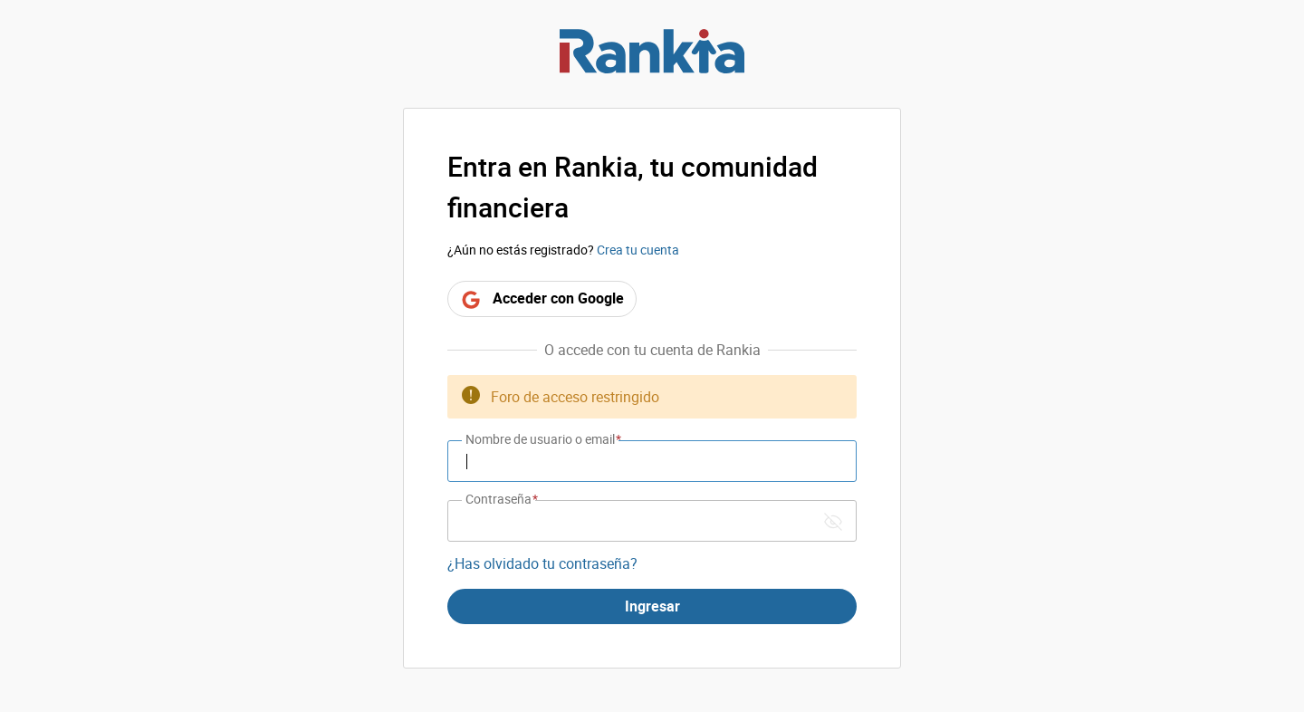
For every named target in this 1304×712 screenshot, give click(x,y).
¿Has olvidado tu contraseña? (542, 563)
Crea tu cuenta (638, 249)
